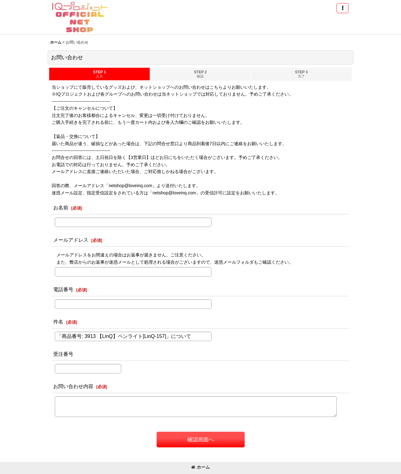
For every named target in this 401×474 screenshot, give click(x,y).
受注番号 (63, 354)
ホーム (200, 467)
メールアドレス (70, 240)
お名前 (60, 207)
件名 (58, 321)
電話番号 (63, 289)
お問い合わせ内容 (73, 386)
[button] (342, 8)
